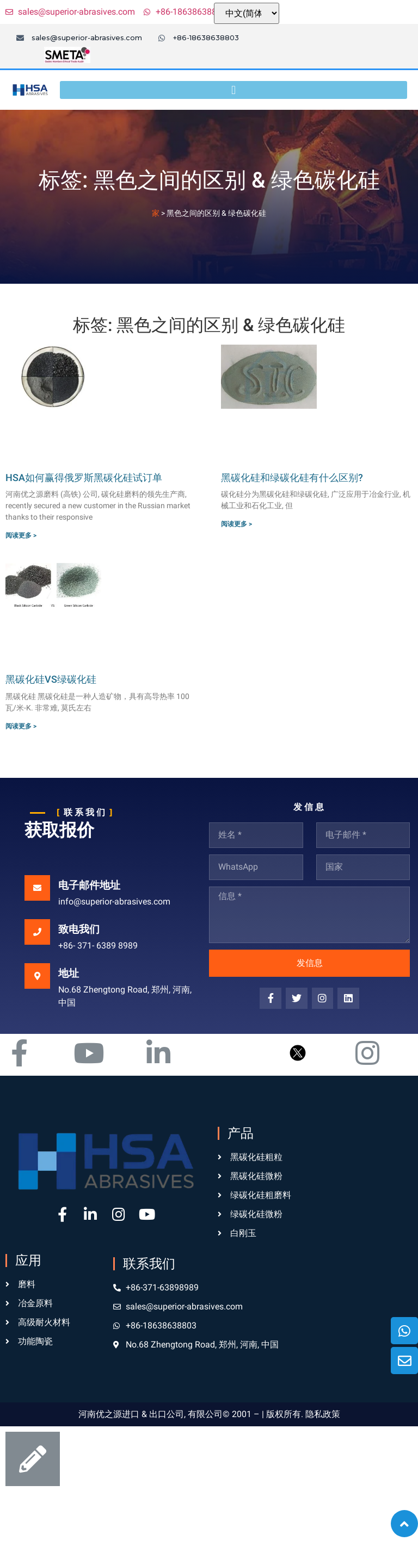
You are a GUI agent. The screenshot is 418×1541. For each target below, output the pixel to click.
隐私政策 (322, 1414)
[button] (233, 90)
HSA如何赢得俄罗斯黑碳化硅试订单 (83, 477)
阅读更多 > (20, 535)
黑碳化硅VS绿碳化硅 (50, 679)
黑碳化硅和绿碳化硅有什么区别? (292, 477)
